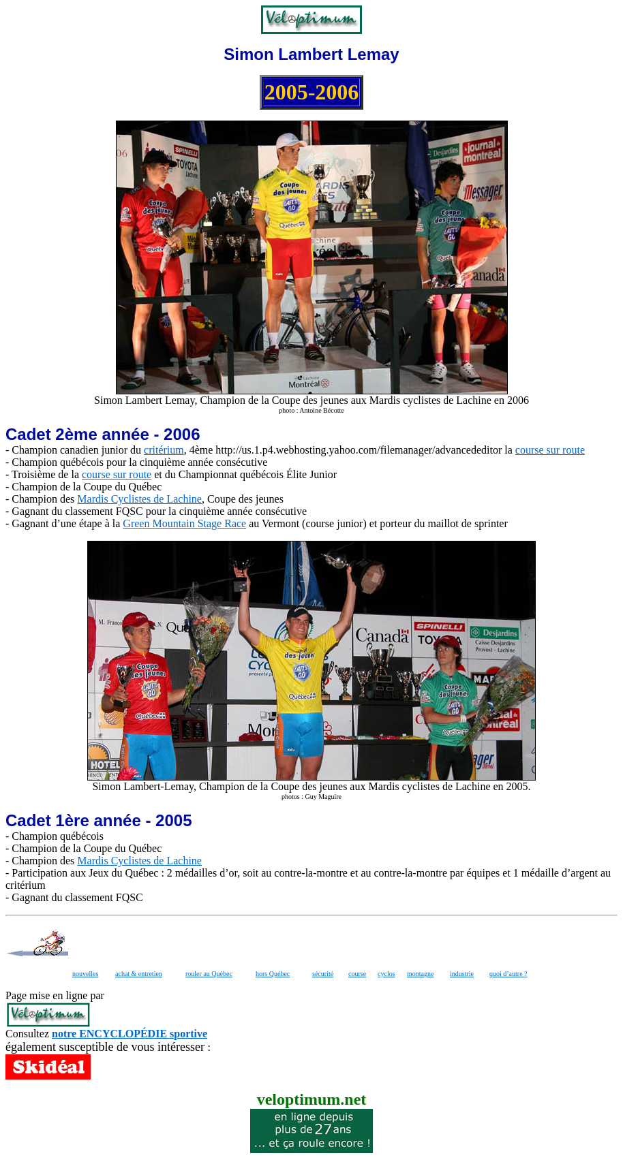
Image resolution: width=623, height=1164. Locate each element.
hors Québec (273, 973)
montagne (420, 973)
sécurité (322, 973)
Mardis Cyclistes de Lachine (139, 499)
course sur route (550, 450)
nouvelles (85, 973)
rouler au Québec (208, 973)
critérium (164, 450)
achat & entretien (138, 973)
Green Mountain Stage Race (184, 523)
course (357, 973)
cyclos (386, 973)
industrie (462, 973)
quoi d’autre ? (508, 973)
